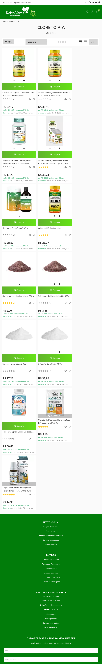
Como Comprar (51, 432)
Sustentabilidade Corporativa (51, 400)
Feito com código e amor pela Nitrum (51, 644)
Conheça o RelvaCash (51, 465)
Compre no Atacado (51, 404)
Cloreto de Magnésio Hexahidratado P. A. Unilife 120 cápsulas (49, 94)
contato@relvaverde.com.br (22, 594)
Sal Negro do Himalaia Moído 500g (48, 230)
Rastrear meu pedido (51, 487)
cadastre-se (26, 2)
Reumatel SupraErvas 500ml (48, 160)
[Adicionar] (22, 80)
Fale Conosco (51, 408)
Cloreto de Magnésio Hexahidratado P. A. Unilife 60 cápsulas (16, 94)
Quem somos (51, 395)
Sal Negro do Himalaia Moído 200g (15, 230)
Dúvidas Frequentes (51, 424)
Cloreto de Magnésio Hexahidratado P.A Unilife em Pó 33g (82, 286)
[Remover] (12, 80)
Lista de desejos (51, 491)
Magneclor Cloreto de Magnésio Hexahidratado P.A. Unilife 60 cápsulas (82, 94)
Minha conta (51, 478)
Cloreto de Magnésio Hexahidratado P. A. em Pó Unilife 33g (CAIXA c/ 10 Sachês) (17, 162)
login (16, 2)
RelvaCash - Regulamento (51, 469)
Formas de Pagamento (51, 428)
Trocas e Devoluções (51, 446)
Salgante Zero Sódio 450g (14, 296)
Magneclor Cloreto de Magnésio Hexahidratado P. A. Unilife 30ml (17, 353)
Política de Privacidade (51, 441)
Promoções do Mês (51, 460)
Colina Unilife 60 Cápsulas (79, 160)
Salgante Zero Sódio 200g (80, 228)
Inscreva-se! (51, 532)
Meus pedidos (51, 483)
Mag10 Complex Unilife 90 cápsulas (47, 298)
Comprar (17, 86)
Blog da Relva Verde (51, 391)
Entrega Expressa (51, 437)
